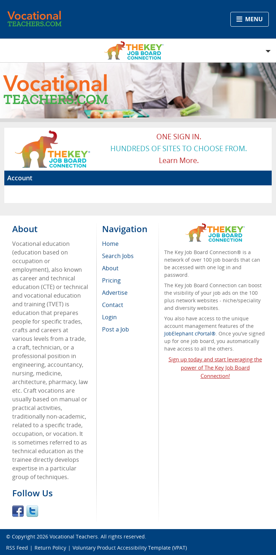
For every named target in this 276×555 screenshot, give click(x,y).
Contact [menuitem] (112, 305)
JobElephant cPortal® (190, 333)
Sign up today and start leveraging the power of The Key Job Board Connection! (215, 367)
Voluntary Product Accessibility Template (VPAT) (130, 547)
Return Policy (50, 547)
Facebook (18, 511)
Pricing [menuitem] (111, 280)
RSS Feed (17, 547)
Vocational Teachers (74, 536)
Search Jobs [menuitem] (118, 256)
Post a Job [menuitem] (115, 329)
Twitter (32, 511)
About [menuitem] (110, 268)
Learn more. (179, 160)
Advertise (115, 293)
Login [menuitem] (109, 317)
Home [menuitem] (110, 244)
